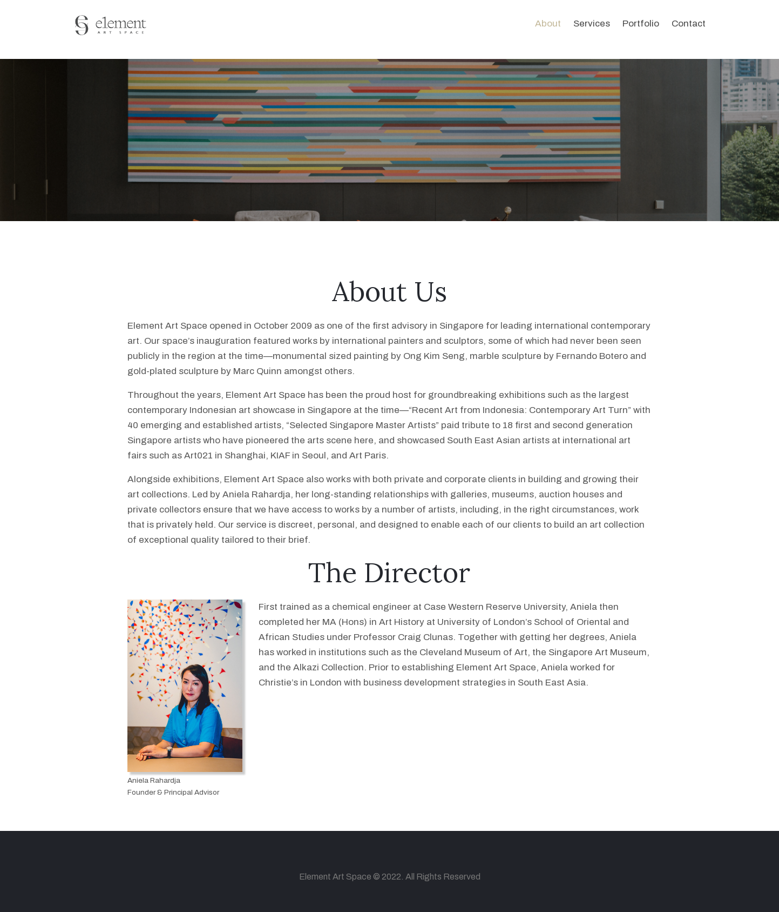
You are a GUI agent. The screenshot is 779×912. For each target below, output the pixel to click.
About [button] (548, 23)
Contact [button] (689, 23)
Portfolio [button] (640, 23)
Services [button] (591, 23)
